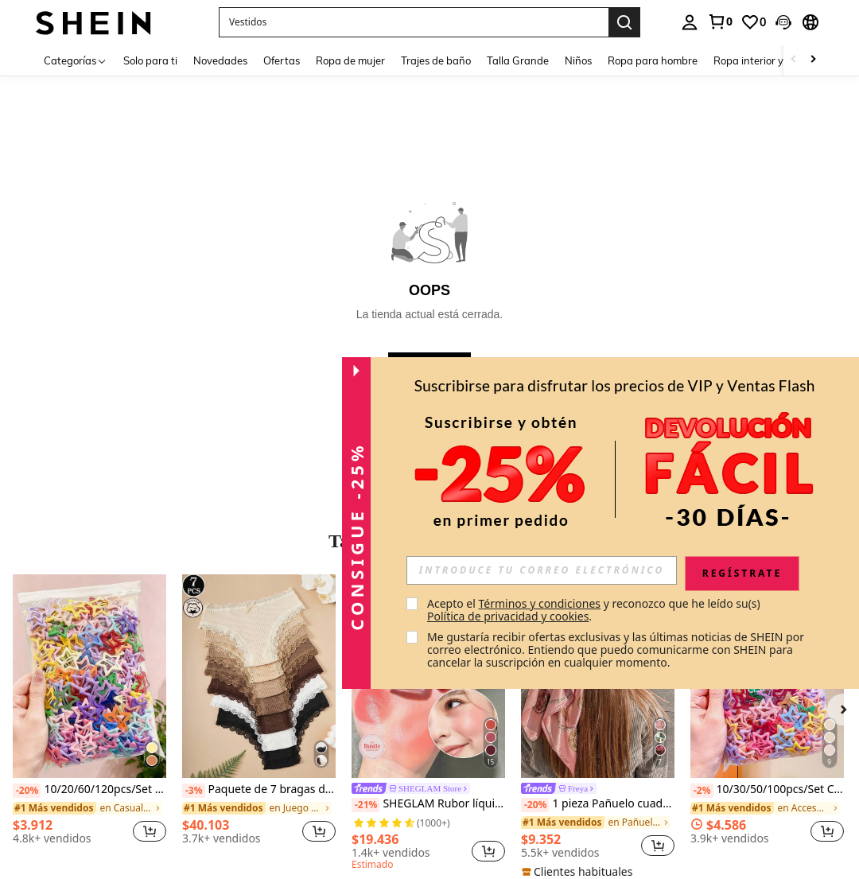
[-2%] (701, 791)
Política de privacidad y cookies (508, 616)
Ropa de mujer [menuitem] (350, 60)
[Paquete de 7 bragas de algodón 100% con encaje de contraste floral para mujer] (259, 676)
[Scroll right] (812, 60)
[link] (720, 21)
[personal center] (689, 22)
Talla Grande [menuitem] (518, 60)
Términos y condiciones (539, 603)
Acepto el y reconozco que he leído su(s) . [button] (595, 610)
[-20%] (27, 791)
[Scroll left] (793, 60)
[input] (541, 570)
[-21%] (365, 805)
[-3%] (193, 791)
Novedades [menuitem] (220, 60)
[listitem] (89, 715)
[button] (783, 22)
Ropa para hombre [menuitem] (653, 60)
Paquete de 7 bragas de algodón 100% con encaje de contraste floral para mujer (259, 790)
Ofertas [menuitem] (281, 60)
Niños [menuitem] (578, 60)
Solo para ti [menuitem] (150, 60)
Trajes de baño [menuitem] (436, 60)
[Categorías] (75, 60)
